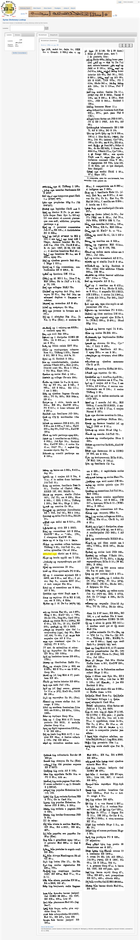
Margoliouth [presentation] (53, 35)
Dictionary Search (25, 8)
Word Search (37, 8)
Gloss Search (48, 8)
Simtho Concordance (19, 53)
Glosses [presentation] (17, 35)
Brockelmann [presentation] (43, 35)
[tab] (9, 35)
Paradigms (58, 8)
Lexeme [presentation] (9, 35)
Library (66, 8)
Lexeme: (5, 28)
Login (119, 2)
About (72, 8)
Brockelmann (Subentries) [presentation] (49, 40)
